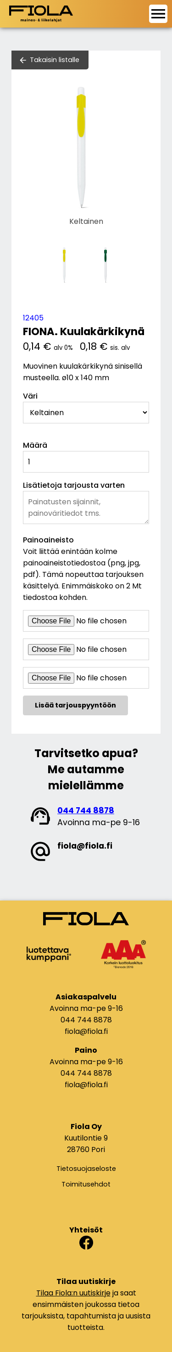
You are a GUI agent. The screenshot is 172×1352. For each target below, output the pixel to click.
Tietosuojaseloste (86, 1168)
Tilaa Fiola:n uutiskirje (73, 1293)
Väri (30, 396)
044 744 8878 (85, 810)
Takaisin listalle (54, 59)
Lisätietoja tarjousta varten (74, 485)
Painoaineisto (48, 540)
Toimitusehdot (86, 1184)
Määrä (35, 445)
